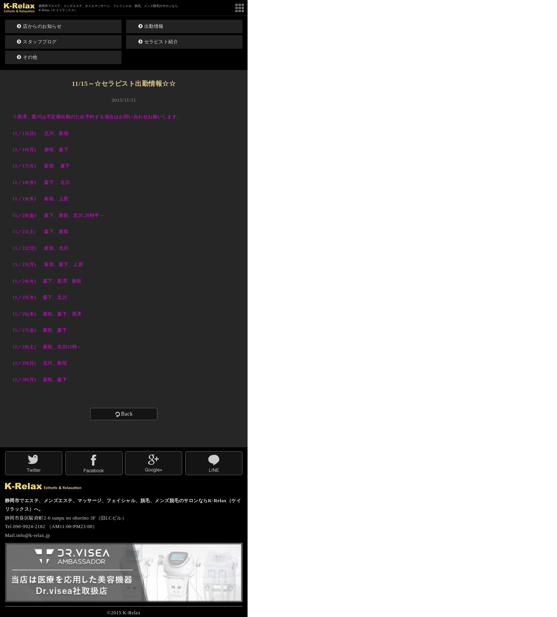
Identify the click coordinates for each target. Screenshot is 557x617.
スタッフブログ (37, 41)
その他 (27, 57)
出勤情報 (151, 26)
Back (123, 414)
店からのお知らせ (39, 26)
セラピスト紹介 (158, 41)
